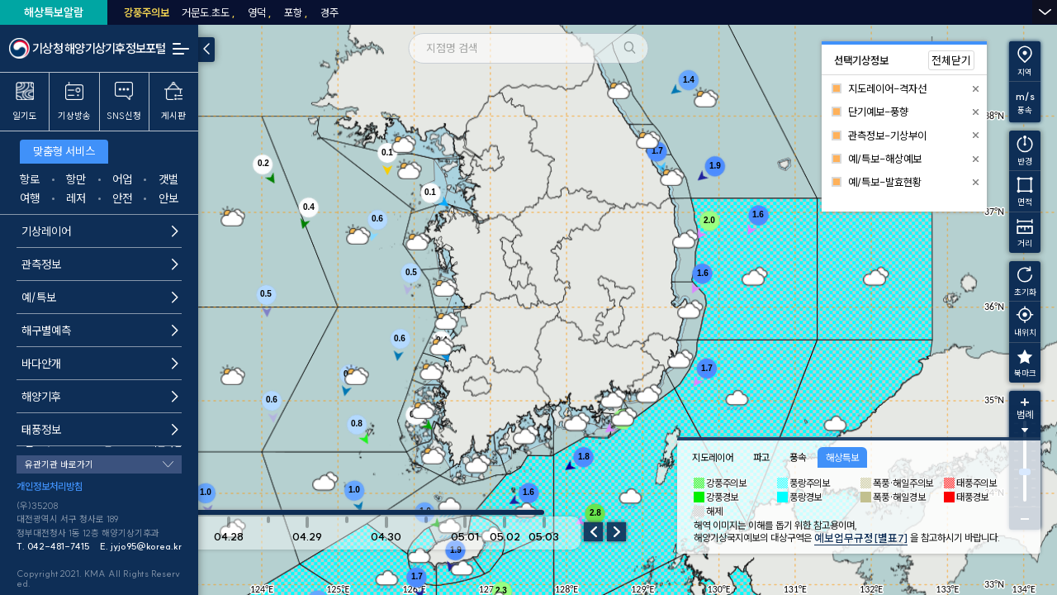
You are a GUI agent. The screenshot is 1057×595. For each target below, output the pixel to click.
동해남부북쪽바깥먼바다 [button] (589, 12)
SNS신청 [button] (124, 101)
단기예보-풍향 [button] (878, 111)
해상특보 (842, 457)
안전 (122, 198)
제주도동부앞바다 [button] (968, 12)
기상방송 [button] (74, 101)
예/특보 (99, 297)
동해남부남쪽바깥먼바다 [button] (352, 12)
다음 (616, 531)
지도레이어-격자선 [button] (887, 88)
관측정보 (99, 264)
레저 (76, 198)
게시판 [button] (173, 101)
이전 (593, 531)
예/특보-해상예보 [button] (885, 158)
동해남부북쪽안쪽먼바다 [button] (471, 12)
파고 (761, 457)
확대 (1024, 402)
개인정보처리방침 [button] (50, 486)
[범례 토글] (1024, 421)
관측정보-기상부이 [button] (887, 135)
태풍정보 (99, 429)
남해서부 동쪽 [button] (885, 12)
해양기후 (99, 396)
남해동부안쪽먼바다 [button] (698, 12)
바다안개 (99, 363)
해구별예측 (99, 330)
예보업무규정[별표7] (861, 538)
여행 (30, 198)
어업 (122, 179)
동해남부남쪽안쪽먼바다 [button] (234, 12)
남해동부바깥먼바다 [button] (797, 12)
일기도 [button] (24, 101)
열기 (1044, 12)
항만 (76, 179)
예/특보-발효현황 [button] (885, 182)
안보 (168, 198)
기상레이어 (99, 231)
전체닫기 (951, 60)
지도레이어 (712, 457)
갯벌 (168, 179)
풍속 (797, 457)
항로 (30, 179)
